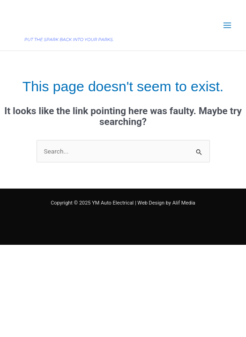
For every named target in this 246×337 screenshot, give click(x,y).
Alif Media (183, 203)
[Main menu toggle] (227, 25)
